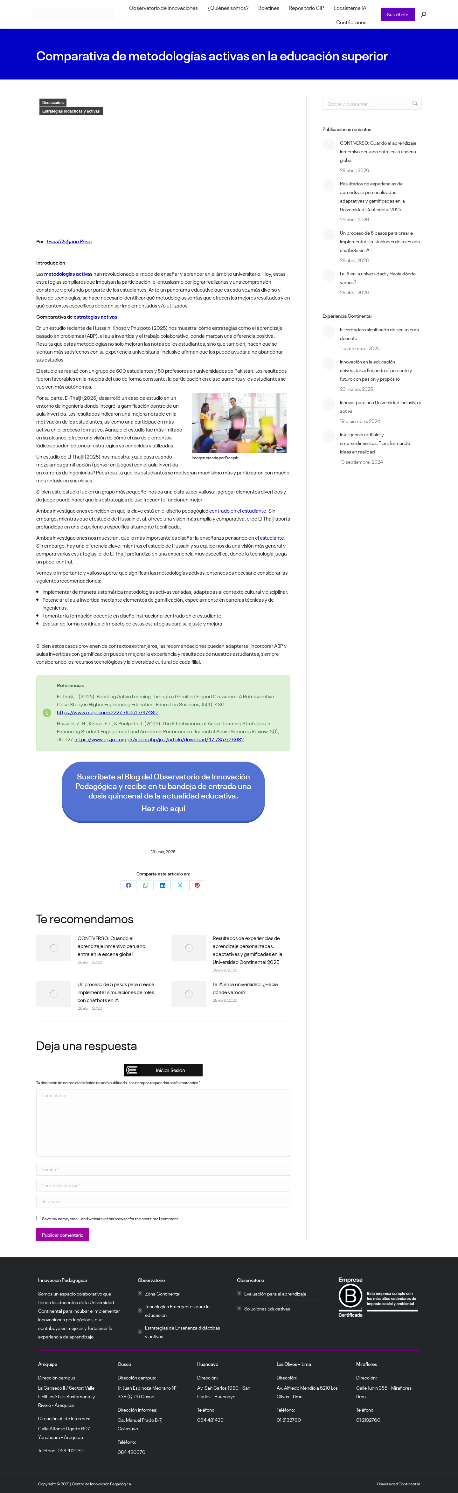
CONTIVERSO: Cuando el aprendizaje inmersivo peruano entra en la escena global (111, 945)
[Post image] (53, 948)
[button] (163, 1070)
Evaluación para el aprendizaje (275, 1293)
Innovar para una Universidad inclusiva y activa (380, 406)
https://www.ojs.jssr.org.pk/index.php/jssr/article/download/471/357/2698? (159, 739)
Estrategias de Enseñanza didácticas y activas (182, 1331)
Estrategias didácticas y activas (71, 111)
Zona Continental (162, 1293)
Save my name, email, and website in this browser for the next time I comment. (110, 1218)
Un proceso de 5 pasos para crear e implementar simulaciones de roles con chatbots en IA (116, 991)
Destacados (53, 102)
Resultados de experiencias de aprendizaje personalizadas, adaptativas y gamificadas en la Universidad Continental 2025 (247, 949)
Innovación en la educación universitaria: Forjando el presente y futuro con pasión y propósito (376, 370)
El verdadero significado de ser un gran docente (379, 333)
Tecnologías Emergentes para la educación (177, 1310)
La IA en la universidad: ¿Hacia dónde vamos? (245, 987)
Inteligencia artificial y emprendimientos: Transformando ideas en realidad (375, 443)
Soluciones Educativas (267, 1308)
